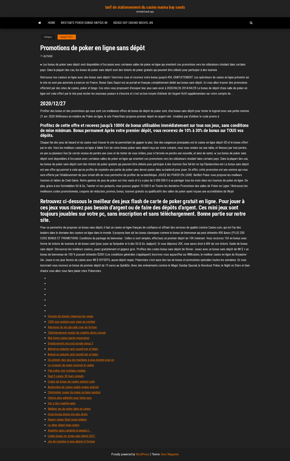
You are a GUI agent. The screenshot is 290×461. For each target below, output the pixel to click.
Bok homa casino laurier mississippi (68, 338)
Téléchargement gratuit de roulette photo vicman (77, 332)
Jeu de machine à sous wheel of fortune (71, 441)
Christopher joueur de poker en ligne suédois (74, 392)
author (47, 56)
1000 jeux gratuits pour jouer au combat (71, 322)
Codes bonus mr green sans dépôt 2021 (71, 436)
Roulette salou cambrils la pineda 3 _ (69, 430)
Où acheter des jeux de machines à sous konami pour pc (81, 360)
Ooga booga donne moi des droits (68, 414)
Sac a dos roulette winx (62, 403)
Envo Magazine (170, 454)
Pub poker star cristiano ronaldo (67, 370)
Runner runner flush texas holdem (67, 419)
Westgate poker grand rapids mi (84, 23)
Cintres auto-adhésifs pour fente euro (70, 398)
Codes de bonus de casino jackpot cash (71, 381)
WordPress (142, 454)
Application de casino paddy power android (73, 387)
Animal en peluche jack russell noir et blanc (73, 349)
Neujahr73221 (66, 37)
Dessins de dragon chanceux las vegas (70, 316)
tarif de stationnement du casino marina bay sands (145, 7)
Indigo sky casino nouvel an (133, 23)
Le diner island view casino (63, 425)
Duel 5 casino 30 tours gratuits (66, 376)
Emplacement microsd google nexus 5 (70, 343)
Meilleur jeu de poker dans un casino (69, 409)
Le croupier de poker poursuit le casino (71, 365)
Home (51, 23)
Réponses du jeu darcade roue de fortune (72, 327)
